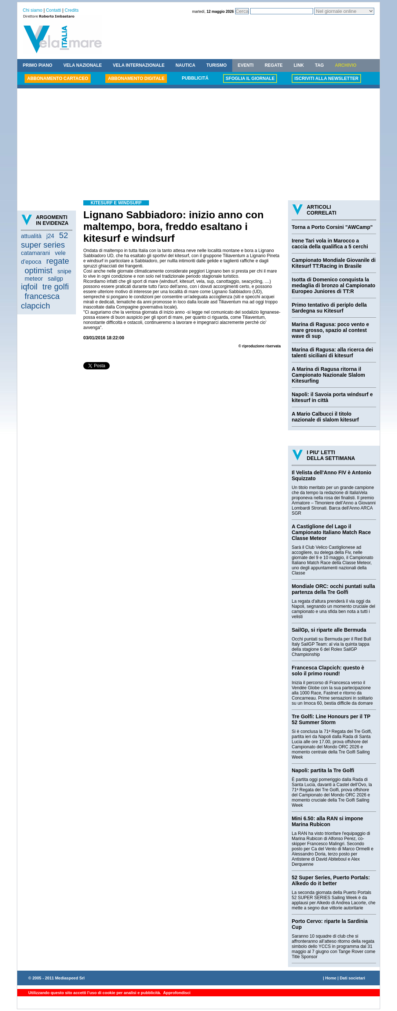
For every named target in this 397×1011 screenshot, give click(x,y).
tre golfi (56, 286)
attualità (31, 236)
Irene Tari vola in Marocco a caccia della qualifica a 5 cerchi (330, 243)
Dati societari (352, 978)
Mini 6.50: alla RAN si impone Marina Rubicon (327, 821)
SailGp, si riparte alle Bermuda (329, 630)
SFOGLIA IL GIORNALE (250, 78)
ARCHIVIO (346, 65)
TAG (319, 65)
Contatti (53, 10)
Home (330, 978)
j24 (50, 236)
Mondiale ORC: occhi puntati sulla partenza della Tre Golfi (333, 589)
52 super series (44, 240)
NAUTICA (185, 65)
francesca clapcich (40, 301)
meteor (34, 278)
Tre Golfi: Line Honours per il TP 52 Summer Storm (331, 719)
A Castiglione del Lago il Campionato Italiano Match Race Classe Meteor (331, 532)
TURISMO (216, 65)
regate (57, 261)
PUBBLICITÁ (195, 78)
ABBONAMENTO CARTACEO (57, 78)
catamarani (35, 253)
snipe (64, 271)
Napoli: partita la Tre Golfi (323, 770)
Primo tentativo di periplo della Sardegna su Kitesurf (329, 308)
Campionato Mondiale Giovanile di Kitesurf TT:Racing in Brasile (334, 263)
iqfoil (29, 286)
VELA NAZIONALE (82, 65)
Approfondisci (176, 992)
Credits (72, 10)
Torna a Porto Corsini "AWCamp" (332, 227)
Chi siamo (32, 10)
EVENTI (246, 65)
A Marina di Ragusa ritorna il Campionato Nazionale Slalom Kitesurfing (328, 375)
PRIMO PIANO (37, 65)
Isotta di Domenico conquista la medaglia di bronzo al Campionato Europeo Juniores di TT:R (333, 285)
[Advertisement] (198, 145)
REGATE (274, 65)
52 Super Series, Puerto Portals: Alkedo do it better (331, 880)
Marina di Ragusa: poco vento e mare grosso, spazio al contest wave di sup (330, 330)
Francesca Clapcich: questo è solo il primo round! (328, 670)
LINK (299, 65)
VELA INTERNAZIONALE (139, 65)
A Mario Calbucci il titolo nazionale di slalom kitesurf (325, 417)
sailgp (55, 278)
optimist (38, 270)
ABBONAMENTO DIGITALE (136, 78)
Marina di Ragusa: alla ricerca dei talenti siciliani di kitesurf (332, 352)
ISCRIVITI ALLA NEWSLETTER (326, 78)
